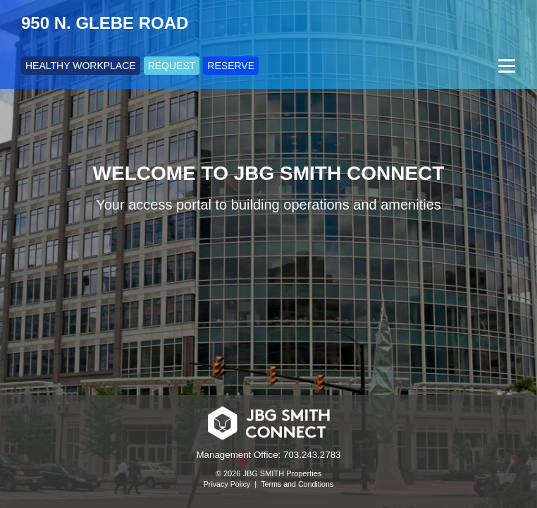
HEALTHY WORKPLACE (80, 65)
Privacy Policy (227, 484)
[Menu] (505, 65)
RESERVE (230, 65)
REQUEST (172, 65)
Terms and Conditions (297, 484)
